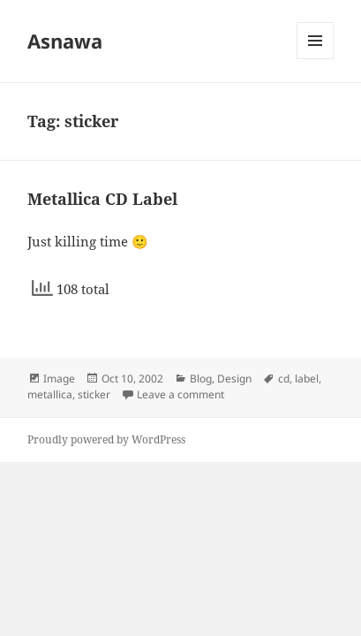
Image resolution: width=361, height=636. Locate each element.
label (307, 378)
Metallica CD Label (102, 198)
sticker (94, 394)
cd (284, 378)
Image (59, 378)
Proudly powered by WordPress (106, 439)
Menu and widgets (315, 58)
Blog (201, 378)
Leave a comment (180, 394)
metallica (49, 394)
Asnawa (64, 40)
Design (234, 378)
